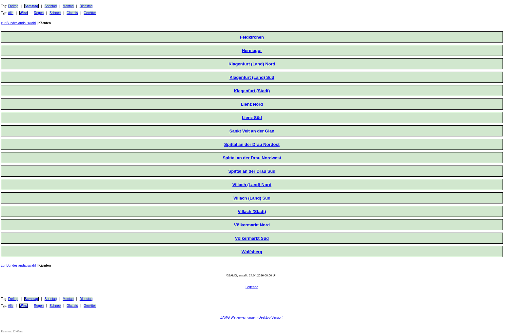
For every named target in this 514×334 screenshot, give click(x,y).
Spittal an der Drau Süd (252, 171)
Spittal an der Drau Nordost (252, 144)
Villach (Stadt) (252, 211)
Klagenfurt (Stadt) (252, 90)
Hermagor (252, 50)
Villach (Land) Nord (251, 184)
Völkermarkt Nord (252, 224)
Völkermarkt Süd (252, 238)
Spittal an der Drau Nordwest (252, 157)
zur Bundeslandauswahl (18, 23)
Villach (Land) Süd (251, 198)
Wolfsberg (252, 251)
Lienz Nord (252, 104)
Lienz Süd (252, 117)
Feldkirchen (252, 37)
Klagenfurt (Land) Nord (251, 64)
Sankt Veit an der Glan (251, 131)
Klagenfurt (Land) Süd (251, 77)
